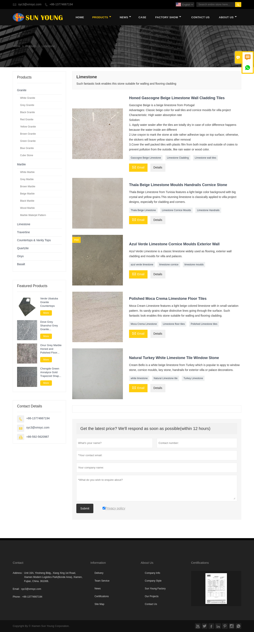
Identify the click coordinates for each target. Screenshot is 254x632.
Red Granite (26, 119)
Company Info (152, 573)
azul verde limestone (142, 264)
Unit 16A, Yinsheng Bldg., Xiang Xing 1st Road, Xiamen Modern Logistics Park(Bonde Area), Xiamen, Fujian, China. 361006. (53, 577)
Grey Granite (27, 105)
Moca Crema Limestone (144, 324)
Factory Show (168, 17)
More (46, 313)
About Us (228, 17)
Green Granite (28, 141)
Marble (21, 164)
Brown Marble (27, 186)
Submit (84, 508)
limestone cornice (168, 264)
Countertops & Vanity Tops (34, 240)
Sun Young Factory (155, 588)
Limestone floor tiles (174, 324)
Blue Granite (27, 148)
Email (138, 167)
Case (142, 17)
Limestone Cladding (178, 158)
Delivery (99, 573)
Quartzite (23, 248)
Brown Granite (28, 134)
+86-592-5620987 (37, 437)
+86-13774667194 (61, 4)
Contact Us (200, 17)
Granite (21, 90)
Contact (18, 562)
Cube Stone (26, 155)
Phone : (17, 597)
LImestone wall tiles (205, 158)
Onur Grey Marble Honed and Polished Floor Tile (51, 349)
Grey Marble (27, 179)
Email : (16, 589)
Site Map (99, 604)
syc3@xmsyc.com (29, 4)
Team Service (102, 581)
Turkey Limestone (193, 378)
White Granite (27, 98)
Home (80, 17)
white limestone (139, 378)
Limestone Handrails (208, 210)
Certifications (102, 596)
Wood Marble (27, 208)
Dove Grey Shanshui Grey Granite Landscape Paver (50, 325)
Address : (18, 573)
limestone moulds (194, 264)
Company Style (153, 581)
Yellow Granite (28, 126)
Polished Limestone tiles (204, 324)
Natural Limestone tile (165, 378)
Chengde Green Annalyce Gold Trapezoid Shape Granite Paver (50, 372)
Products (101, 17)
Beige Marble (27, 194)
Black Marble (27, 201)
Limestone (23, 224)
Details (157, 167)
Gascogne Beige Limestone (146, 158)
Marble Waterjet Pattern (33, 215)
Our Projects (152, 596)
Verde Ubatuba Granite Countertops (49, 302)
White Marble (27, 172)
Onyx (20, 256)
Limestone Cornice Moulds (176, 210)
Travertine (23, 232)
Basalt (21, 264)
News (125, 17)
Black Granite (27, 112)
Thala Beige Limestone (143, 210)
